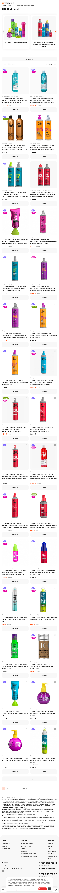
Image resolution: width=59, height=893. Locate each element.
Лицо (50, 846)
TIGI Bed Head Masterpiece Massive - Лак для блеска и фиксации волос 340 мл (43, 760)
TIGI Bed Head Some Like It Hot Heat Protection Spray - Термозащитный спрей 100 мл (43, 572)
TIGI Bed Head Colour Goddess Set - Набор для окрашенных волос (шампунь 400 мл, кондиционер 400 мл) (43, 148)
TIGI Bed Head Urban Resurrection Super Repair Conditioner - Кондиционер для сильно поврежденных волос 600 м (14, 429)
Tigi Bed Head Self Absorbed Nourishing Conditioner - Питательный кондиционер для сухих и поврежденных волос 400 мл (43, 241)
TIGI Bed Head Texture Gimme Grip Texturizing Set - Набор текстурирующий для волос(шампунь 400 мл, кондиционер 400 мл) (15, 195)
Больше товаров (29, 779)
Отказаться (42, 889)
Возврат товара (26, 846)
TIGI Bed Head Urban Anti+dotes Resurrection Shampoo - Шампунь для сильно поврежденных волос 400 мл (15, 525)
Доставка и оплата (27, 844)
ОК (49, 889)
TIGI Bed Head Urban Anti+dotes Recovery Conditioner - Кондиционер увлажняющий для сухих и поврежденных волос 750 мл (15, 101)
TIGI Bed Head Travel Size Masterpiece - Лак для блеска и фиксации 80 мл (43, 618)
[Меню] (3, 890)
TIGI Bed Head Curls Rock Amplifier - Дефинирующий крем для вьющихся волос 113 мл (15, 666)
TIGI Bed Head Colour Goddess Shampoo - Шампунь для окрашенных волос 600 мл (43, 335)
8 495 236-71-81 (48, 868)
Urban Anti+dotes (18, 812)
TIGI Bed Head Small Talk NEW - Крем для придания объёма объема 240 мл (15, 759)
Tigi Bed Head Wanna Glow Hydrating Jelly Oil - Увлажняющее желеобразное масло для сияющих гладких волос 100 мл (15, 241)
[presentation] (4, 32)
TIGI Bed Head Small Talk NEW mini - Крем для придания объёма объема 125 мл (42, 713)
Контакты (24, 851)
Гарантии (24, 849)
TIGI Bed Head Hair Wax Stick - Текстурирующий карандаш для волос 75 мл (41, 666)
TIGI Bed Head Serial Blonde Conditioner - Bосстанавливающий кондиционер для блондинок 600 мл (43, 288)
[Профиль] (56, 890)
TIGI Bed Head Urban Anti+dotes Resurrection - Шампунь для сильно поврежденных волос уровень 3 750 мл (43, 476)
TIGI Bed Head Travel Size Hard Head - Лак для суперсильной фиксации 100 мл (15, 619)
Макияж (51, 854)
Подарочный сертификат (29, 856)
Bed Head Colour (49, 816)
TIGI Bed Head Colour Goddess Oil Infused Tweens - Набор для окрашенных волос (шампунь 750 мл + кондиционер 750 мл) (15, 148)
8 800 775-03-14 (48, 863)
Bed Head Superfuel (29, 814)
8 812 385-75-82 (48, 874)
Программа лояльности (28, 854)
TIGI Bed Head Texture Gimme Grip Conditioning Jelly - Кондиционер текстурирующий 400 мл (14, 288)
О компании (6, 844)
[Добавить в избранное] (27, 70)
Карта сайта (6, 849)
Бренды (4, 846)
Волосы (50, 844)
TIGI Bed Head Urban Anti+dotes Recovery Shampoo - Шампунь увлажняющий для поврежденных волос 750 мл (42, 101)
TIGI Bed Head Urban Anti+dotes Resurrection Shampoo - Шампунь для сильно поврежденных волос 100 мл (43, 525)
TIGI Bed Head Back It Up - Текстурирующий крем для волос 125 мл (15, 713)
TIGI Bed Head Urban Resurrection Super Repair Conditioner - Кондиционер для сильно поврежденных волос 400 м (42, 429)
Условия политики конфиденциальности (24, 885)
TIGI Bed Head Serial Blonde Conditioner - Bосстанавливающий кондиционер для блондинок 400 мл (14, 335)
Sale (49, 858)
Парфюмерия (52, 856)
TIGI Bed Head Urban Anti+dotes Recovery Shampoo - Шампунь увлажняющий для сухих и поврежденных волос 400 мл (41, 382)
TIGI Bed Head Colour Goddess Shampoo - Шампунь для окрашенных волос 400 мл (15, 382)
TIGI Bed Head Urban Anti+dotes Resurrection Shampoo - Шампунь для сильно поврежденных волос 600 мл (15, 476)
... (15, 788)
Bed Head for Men (34, 820)
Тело (49, 849)
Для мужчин (52, 851)
